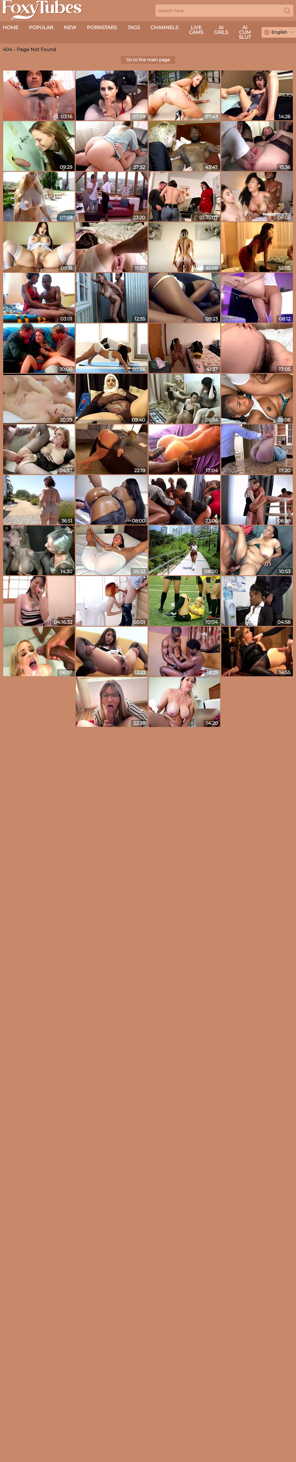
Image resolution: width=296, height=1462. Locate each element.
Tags (133, 27)
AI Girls (221, 30)
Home (10, 27)
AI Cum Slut (245, 32)
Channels (164, 27)
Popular (41, 27)
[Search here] (224, 11)
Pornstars (102, 27)
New (70, 27)
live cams (196, 30)
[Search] (287, 11)
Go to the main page (148, 59)
